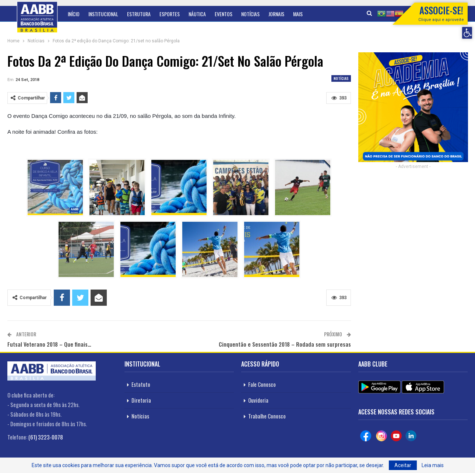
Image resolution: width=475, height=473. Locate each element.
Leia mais (433, 465)
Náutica (197, 14)
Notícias (250, 14)
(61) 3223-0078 (45, 437)
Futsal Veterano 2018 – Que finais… (49, 344)
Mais (298, 14)
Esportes (169, 14)
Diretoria (141, 400)
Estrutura (139, 14)
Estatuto (140, 384)
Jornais (276, 14)
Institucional (103, 14)
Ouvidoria (258, 400)
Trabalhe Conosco (267, 416)
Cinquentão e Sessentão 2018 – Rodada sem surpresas (285, 344)
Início (74, 14)
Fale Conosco (262, 384)
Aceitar (402, 465)
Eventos (223, 14)
